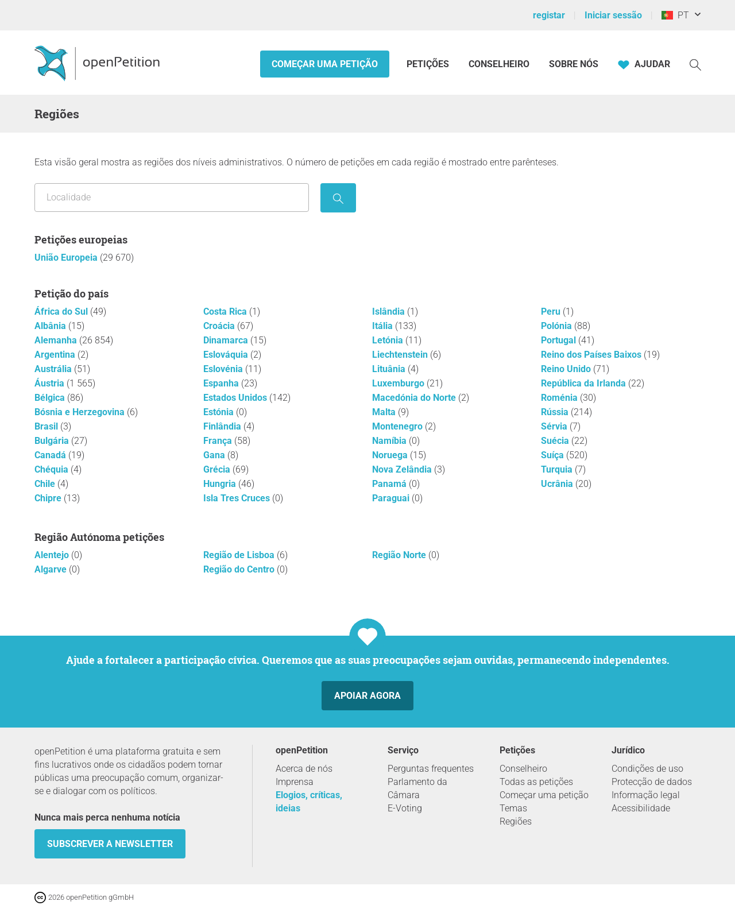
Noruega (391, 455)
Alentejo (52, 555)
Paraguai (392, 498)
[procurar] (338, 197)
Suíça (553, 455)
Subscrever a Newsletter (110, 843)
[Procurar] (695, 64)
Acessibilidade (641, 808)
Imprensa (295, 781)
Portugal (559, 340)
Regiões (516, 821)
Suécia (556, 440)
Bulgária (52, 440)
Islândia (389, 311)
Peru (552, 311)
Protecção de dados (652, 781)
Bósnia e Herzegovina (80, 412)
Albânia (51, 325)
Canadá (51, 455)
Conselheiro (499, 64)
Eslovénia (224, 368)
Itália (383, 325)
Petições (429, 64)
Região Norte (400, 555)
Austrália (54, 368)
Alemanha (56, 340)
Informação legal (646, 795)
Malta (385, 412)
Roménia (560, 397)
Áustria (50, 383)
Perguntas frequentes (431, 768)
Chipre (49, 498)
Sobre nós (573, 64)
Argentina (56, 354)
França (218, 440)
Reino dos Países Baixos (592, 354)
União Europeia (67, 257)
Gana (215, 455)
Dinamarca (226, 340)
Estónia (219, 412)
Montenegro (398, 426)
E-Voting (405, 808)
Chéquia (52, 469)
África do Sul (62, 311)
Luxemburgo (399, 383)
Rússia (556, 412)
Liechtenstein (401, 354)
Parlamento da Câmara (417, 788)
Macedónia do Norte (415, 397)
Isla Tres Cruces (237, 498)
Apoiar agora (367, 695)
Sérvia (555, 426)
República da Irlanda (584, 383)
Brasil (47, 426)
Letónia (388, 340)
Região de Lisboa (240, 555)
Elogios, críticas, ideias (309, 802)
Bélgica (50, 397)
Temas (513, 808)
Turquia (558, 469)
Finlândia (223, 426)
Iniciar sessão (613, 15)
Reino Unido (567, 368)
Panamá (390, 483)
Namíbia (390, 440)
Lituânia (390, 368)
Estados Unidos (236, 397)
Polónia (557, 325)
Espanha (222, 383)
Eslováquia (226, 354)
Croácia (220, 325)
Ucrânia (558, 483)
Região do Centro (240, 569)
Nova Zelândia (403, 469)
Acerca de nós (304, 768)
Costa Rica (226, 311)
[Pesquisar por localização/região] (171, 197)
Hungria (220, 483)
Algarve (51, 569)
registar (549, 15)
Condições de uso (647, 768)
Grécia (218, 469)
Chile (45, 483)
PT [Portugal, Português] (675, 15)
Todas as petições (536, 781)
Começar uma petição (325, 64)
